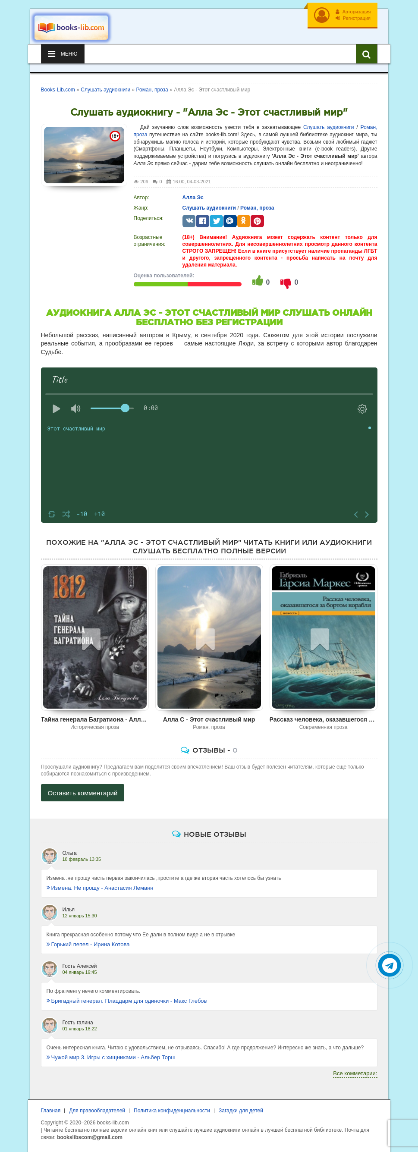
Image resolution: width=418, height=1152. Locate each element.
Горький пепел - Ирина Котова (88, 944)
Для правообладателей (97, 1111)
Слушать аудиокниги (328, 127)
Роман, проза (257, 208)
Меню (63, 54)
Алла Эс (193, 198)
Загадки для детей (241, 1111)
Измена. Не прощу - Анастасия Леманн (100, 888)
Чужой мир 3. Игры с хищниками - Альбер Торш (111, 1057)
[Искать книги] (366, 53)
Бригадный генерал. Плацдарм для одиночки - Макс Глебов (127, 1001)
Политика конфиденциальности (172, 1111)
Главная (51, 1111)
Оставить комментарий (83, 793)
